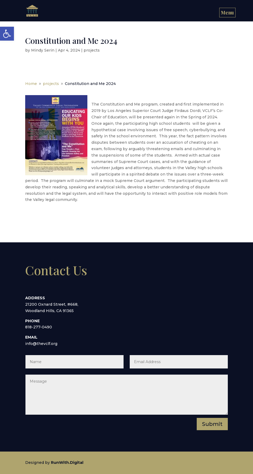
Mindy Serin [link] (42, 50)
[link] (7, 34)
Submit (212, 424)
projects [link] (92, 50)
